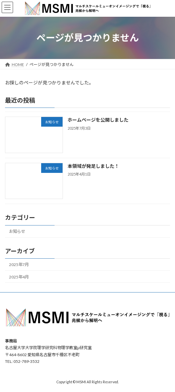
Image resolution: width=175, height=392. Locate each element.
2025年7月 (19, 264)
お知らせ (17, 231)
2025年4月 (19, 276)
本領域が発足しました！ (93, 166)
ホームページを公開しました (98, 120)
